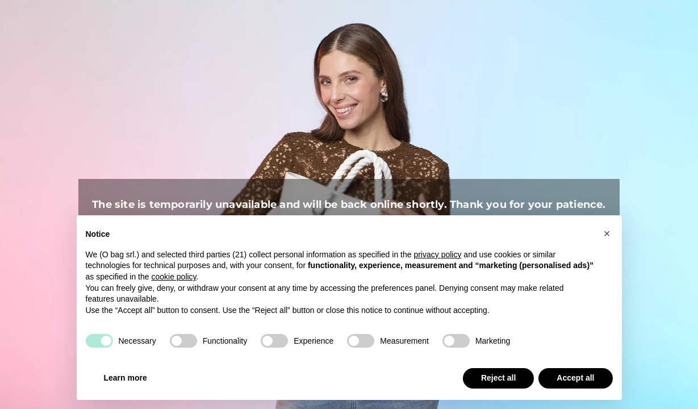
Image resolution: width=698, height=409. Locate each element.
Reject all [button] (498, 377)
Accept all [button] (575, 377)
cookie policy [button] (173, 276)
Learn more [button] (125, 377)
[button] (607, 233)
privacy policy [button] (437, 254)
